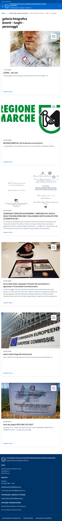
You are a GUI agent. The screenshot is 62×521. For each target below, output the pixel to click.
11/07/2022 (7, 70)
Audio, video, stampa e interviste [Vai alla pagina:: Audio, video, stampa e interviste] (19, 13)
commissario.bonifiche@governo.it (12, 498)
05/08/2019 (7, 421)
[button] (28, 518)
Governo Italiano (5, 1)
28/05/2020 (7, 140)
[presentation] (60, 6)
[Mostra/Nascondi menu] (2, 6)
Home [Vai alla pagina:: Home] (3, 13)
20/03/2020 (7, 351)
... (7, 13)
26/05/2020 (7, 281)
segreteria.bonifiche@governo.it (11, 487)
